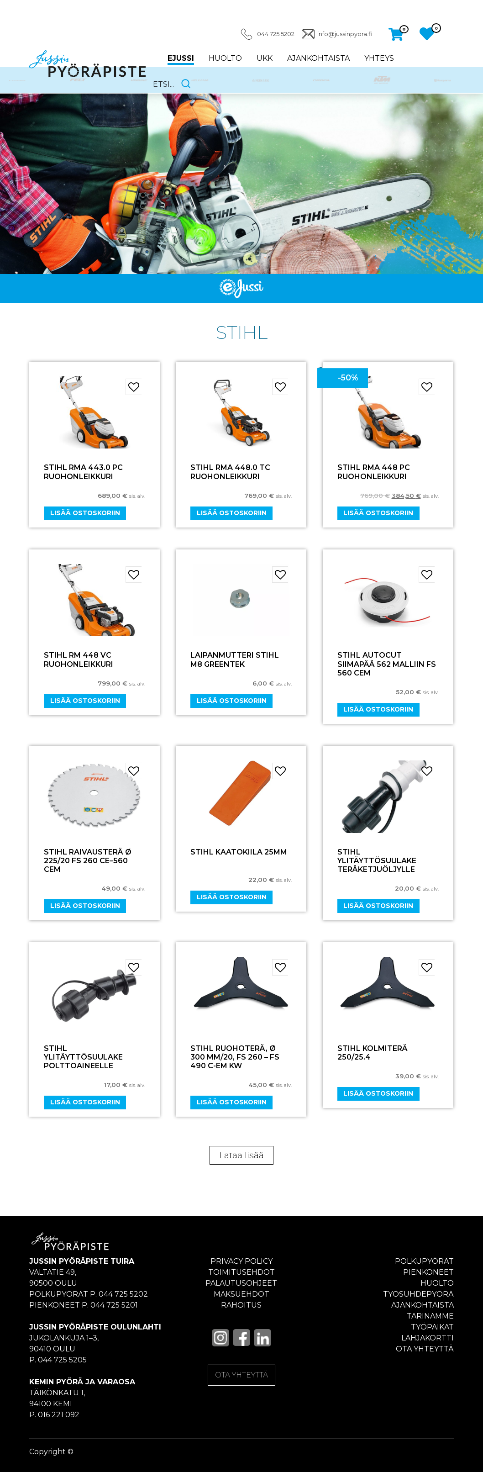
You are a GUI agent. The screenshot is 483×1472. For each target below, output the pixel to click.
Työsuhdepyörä (418, 1294)
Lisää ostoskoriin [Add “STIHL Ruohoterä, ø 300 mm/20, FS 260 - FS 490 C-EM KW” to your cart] (232, 1102)
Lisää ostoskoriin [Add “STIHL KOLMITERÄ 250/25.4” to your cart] (378, 1093)
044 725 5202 (275, 34)
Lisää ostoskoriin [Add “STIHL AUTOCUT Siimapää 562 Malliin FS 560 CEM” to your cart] (378, 709)
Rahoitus (241, 1305)
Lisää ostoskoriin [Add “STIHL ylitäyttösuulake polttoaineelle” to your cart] (85, 1102)
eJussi (181, 58)
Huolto (225, 58)
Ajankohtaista (318, 58)
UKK (265, 58)
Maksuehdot (241, 1294)
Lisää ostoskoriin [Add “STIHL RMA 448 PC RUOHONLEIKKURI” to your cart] (378, 513)
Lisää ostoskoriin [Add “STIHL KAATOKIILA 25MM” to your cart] (232, 897)
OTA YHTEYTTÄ (241, 1375)
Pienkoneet (428, 1272)
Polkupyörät (424, 1261)
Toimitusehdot (241, 1272)
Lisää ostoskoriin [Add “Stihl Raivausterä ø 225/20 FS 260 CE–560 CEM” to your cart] (85, 905)
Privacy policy (241, 1261)
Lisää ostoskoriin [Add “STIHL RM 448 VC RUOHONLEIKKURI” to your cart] (85, 700)
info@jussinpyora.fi (344, 34)
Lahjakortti (427, 1338)
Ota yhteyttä (425, 1349)
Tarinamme (430, 1316)
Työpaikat (432, 1327)
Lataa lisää (241, 1155)
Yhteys (379, 58)
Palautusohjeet (241, 1283)
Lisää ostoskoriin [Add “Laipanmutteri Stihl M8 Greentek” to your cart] (232, 700)
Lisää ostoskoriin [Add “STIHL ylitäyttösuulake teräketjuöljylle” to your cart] (378, 905)
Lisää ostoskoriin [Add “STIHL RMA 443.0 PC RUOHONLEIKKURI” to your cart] (85, 513)
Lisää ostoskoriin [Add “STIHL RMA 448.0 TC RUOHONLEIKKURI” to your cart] (232, 513)
